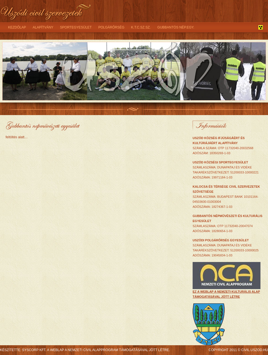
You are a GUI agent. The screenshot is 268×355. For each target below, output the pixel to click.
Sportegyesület (76, 27)
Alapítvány (43, 27)
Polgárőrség (111, 27)
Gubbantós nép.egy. (175, 27)
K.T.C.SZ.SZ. (141, 27)
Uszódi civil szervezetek (46, 11)
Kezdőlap (17, 27)
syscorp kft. (34, 350)
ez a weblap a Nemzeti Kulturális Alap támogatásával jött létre (226, 292)
